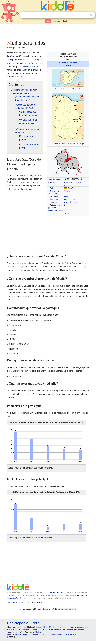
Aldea (68, 65)
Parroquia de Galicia (68, 63)
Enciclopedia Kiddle (53, 592)
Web (48, 21)
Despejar (86, 15)
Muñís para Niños (15, 602)
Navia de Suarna (71, 202)
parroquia (37, 60)
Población (52, 211)
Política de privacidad (56, 634)
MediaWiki (39, 632)
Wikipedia (80, 629)
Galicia (67, 191)
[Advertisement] (48, 31)
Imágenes (56, 21)
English (65, 21)
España (71, 188)
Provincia (54, 196)
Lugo (66, 196)
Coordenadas (54, 179)
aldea (23, 63)
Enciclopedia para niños (16, 47)
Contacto (72, 634)
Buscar (91, 15)
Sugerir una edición (67, 609)
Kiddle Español (13, 634)
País (52, 188)
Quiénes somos (38, 634)
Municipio (54, 202)
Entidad (51, 182)
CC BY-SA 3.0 (48, 627)
